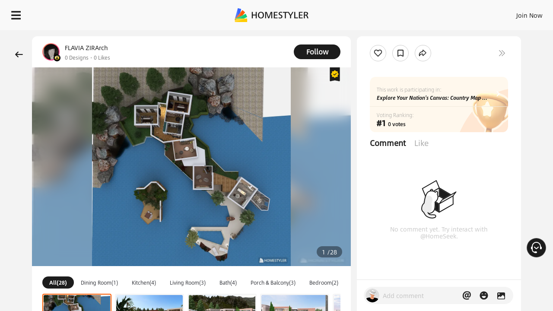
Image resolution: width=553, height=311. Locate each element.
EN (455, 13)
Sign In (393, 13)
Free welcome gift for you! (373, 36)
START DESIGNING (510, 13)
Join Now (425, 13)
